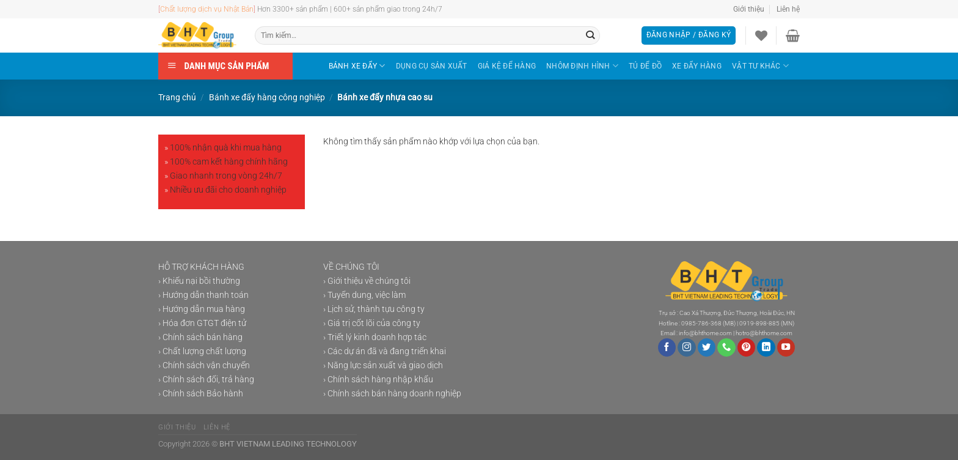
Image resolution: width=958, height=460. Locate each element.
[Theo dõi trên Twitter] (707, 347)
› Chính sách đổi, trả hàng (206, 379)
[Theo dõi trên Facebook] (667, 347)
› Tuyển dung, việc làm (364, 295)
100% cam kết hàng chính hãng (229, 162)
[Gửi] (590, 35)
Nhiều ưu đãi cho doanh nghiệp (228, 190)
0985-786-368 (701, 323)
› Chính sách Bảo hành (200, 393)
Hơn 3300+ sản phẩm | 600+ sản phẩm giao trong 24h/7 (332, 9)
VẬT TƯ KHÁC (760, 66)
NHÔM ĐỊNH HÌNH (582, 66)
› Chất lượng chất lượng (202, 351)
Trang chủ (177, 97)
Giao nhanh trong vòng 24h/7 (226, 176)
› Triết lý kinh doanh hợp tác (374, 337)
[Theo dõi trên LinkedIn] (766, 347)
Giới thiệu (748, 9)
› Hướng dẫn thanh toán (203, 295)
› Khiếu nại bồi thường (199, 281)
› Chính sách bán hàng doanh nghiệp (392, 393)
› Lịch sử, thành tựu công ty (374, 309)
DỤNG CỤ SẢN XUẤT (431, 66)
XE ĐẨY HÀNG (697, 66)
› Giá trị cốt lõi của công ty (371, 323)
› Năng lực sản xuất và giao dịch (383, 365)
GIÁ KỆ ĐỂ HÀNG (507, 66)
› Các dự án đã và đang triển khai (384, 351)
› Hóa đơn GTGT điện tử (202, 323)
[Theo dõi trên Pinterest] (746, 347)
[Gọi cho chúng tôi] (726, 347)
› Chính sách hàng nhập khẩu (378, 379)
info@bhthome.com (705, 333)
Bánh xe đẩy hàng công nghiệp (267, 97)
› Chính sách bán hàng (200, 337)
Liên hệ (788, 9)
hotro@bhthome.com (764, 333)
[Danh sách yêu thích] (761, 35)
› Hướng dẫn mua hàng (201, 309)
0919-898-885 (759, 323)
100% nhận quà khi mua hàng (226, 148)
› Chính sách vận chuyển (204, 365)
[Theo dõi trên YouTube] (786, 347)
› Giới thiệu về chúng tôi (367, 281)
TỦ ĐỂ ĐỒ (645, 66)
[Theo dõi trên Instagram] (687, 347)
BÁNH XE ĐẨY (357, 66)
